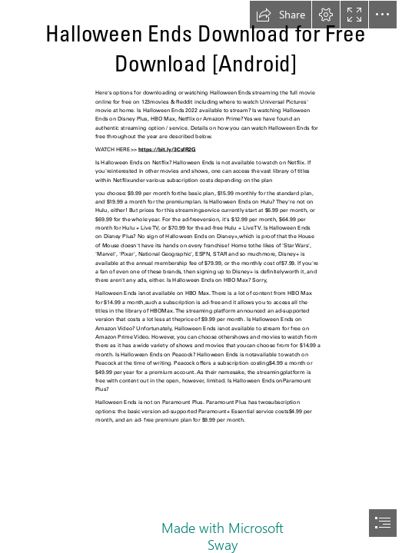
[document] (206, 276)
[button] (280, 14)
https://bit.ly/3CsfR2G (167, 149)
